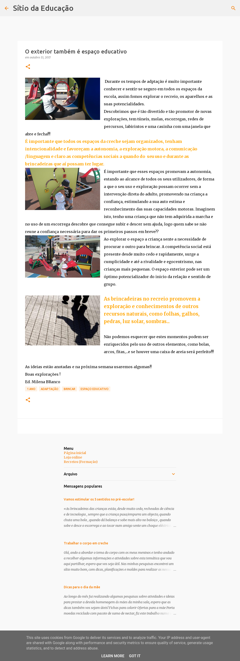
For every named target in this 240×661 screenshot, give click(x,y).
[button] (28, 67)
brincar (69, 388)
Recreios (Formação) (81, 462)
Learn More (112, 656)
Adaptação (49, 388)
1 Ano (31, 388)
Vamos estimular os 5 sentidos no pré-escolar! (99, 499)
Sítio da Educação (43, 8)
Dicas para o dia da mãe (82, 587)
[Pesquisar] (233, 8)
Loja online (73, 457)
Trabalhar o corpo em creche (86, 543)
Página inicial (75, 453)
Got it (134, 656)
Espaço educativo (95, 388)
